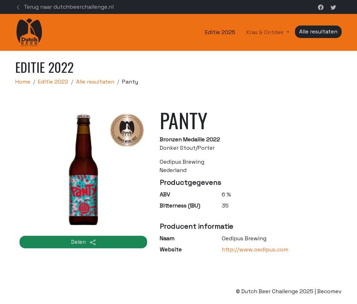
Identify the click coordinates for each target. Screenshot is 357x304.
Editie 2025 (220, 32)
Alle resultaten (95, 81)
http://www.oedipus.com (255, 249)
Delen (83, 241)
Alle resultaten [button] (318, 31)
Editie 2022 (53, 81)
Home (22, 81)
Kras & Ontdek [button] (265, 32)
